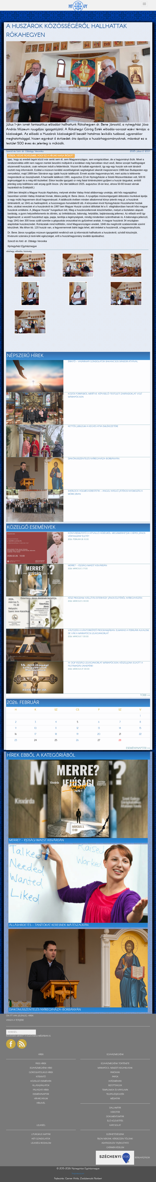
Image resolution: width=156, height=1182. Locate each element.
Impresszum (78, 1173)
